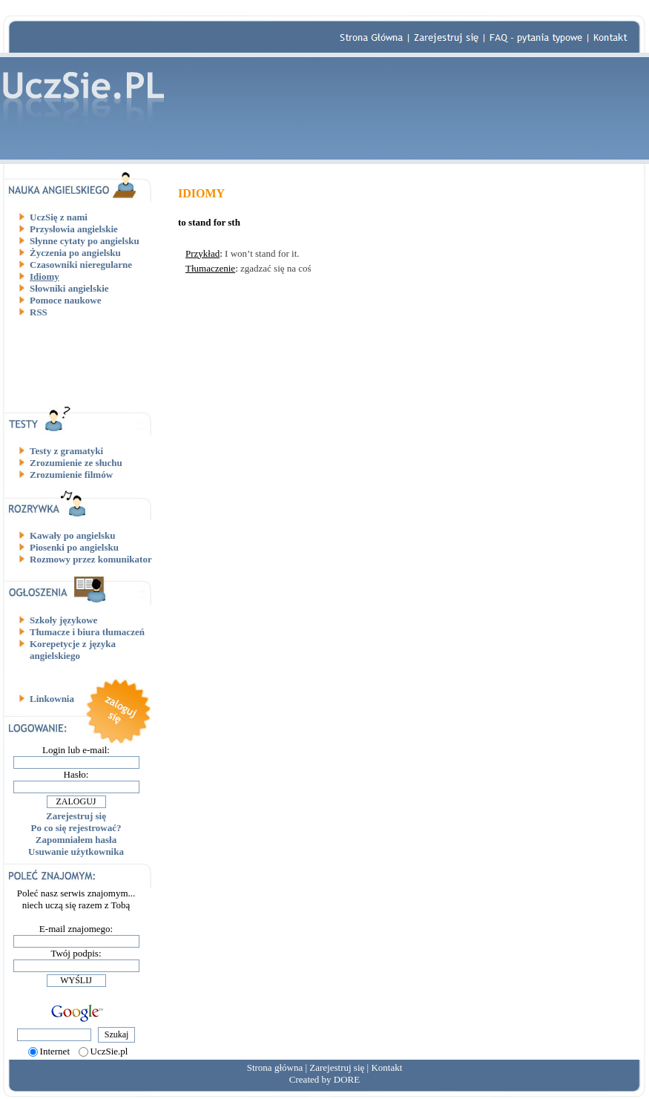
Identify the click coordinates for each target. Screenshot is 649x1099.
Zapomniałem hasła (76, 839)
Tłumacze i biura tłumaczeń (87, 631)
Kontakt (386, 1067)
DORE (347, 1079)
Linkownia (52, 698)
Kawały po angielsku (73, 535)
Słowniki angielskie (69, 288)
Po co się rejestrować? (76, 827)
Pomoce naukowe (65, 300)
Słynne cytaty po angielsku (84, 240)
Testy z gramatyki (66, 450)
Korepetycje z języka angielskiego (73, 649)
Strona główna (275, 1067)
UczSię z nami (59, 217)
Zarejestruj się (76, 815)
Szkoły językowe (63, 620)
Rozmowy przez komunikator (91, 559)
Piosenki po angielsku (74, 547)
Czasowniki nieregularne (81, 264)
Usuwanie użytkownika (76, 851)
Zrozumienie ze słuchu (76, 462)
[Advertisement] (81, 361)
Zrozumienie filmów (71, 474)
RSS (38, 312)
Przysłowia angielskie (74, 228)
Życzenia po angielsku (75, 252)
